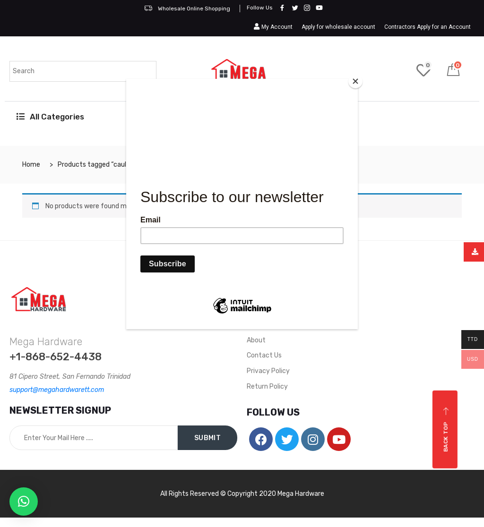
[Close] (355, 81)
